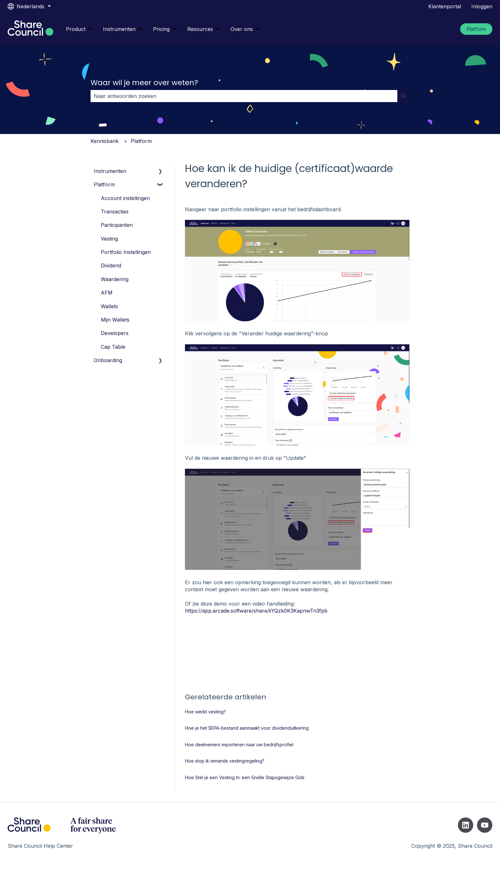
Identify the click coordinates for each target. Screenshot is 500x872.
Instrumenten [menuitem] (110, 171)
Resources (200, 29)
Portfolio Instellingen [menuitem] (126, 252)
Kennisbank (105, 141)
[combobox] (244, 96)
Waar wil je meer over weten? (144, 83)
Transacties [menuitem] (115, 211)
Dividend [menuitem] (111, 265)
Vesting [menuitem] (109, 238)
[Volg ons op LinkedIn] (465, 825)
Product (75, 29)
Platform (476, 29)
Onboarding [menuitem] (108, 360)
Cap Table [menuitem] (113, 347)
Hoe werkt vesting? (205, 711)
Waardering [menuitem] (115, 279)
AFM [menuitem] (107, 292)
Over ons (242, 29)
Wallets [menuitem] (109, 306)
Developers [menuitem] (115, 333)
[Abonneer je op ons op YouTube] (484, 825)
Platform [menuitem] (104, 184)
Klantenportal (444, 6)
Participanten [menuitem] (117, 225)
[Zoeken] (403, 96)
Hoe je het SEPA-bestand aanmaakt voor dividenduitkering (247, 728)
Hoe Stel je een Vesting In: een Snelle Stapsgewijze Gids (245, 777)
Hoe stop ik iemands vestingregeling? (224, 761)
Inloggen (481, 6)
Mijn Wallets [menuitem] (115, 320)
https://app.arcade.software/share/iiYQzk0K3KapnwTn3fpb (256, 610)
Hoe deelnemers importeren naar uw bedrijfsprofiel (239, 744)
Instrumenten (119, 29)
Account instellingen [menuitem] (125, 198)
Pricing (161, 29)
